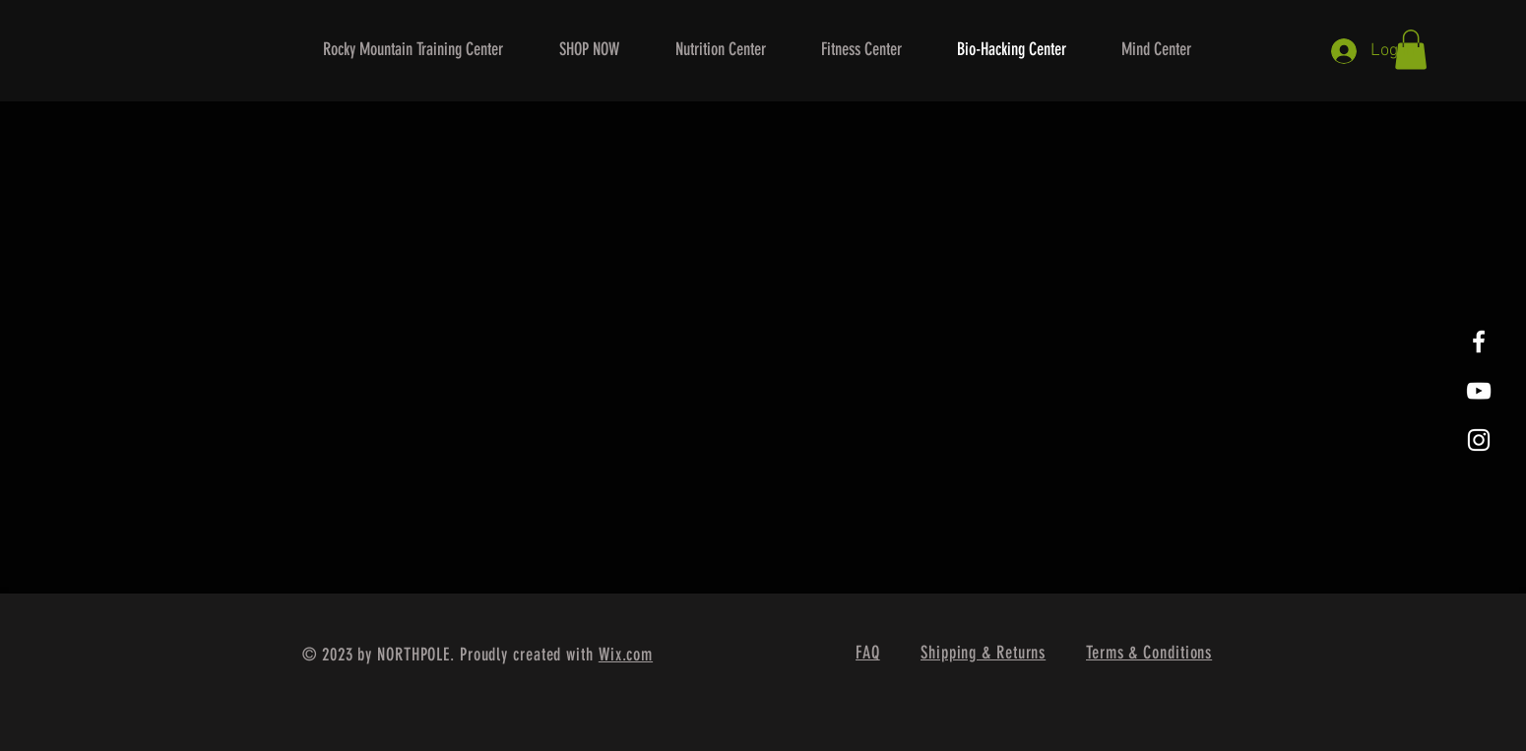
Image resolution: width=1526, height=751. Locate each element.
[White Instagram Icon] (1479, 440)
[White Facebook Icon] (1479, 341)
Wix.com (626, 654)
